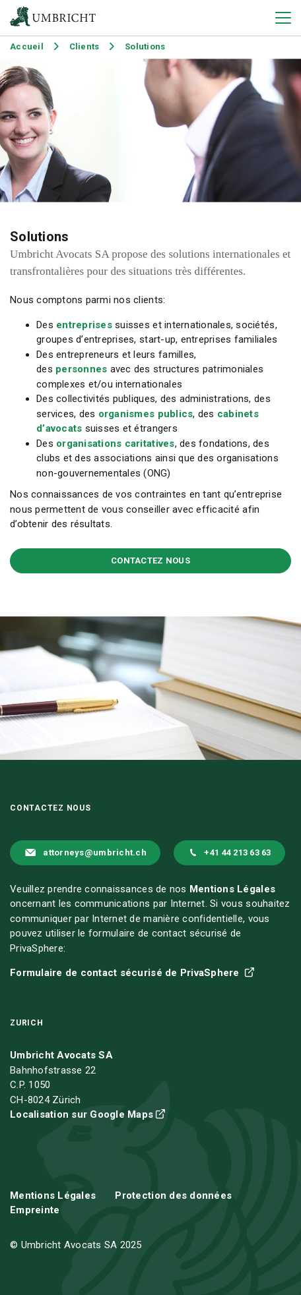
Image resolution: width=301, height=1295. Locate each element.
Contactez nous (150, 560)
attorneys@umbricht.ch (95, 852)
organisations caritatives (115, 443)
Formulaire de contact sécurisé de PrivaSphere (126, 973)
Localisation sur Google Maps (81, 1114)
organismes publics (145, 414)
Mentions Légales (232, 889)
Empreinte (34, 1210)
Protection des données (173, 1195)
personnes (82, 369)
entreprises (85, 325)
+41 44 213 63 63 (237, 852)
